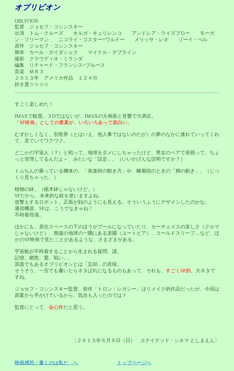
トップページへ (134, 362)
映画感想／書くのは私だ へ (46, 362)
